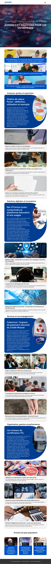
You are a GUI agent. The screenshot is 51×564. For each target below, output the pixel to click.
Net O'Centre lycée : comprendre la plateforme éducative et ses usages (18, 211)
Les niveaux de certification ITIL (15, 431)
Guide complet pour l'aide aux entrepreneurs (18, 371)
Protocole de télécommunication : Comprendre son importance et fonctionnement (24, 307)
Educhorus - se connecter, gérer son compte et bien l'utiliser (25, 73)
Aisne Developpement (16, 561)
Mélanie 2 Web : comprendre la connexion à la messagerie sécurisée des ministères (25, 260)
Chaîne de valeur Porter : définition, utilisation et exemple (18, 102)
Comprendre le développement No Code (17, 284)
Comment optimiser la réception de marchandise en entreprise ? (11, 550)
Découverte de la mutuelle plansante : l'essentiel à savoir (21, 416)
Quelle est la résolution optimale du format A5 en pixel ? (21, 193)
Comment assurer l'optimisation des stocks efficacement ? (22, 500)
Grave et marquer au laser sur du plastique (17, 146)
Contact (31, 561)
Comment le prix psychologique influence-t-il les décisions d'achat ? (25, 550)
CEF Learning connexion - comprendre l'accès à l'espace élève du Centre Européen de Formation (25, 86)
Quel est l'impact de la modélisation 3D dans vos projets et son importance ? (23, 169)
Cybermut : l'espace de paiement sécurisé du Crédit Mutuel (18, 325)
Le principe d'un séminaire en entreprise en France (20, 393)
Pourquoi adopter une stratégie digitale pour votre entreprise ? (40, 550)
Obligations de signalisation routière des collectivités (20, 477)
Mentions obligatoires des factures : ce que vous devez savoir (23, 523)
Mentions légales (37, 561)
